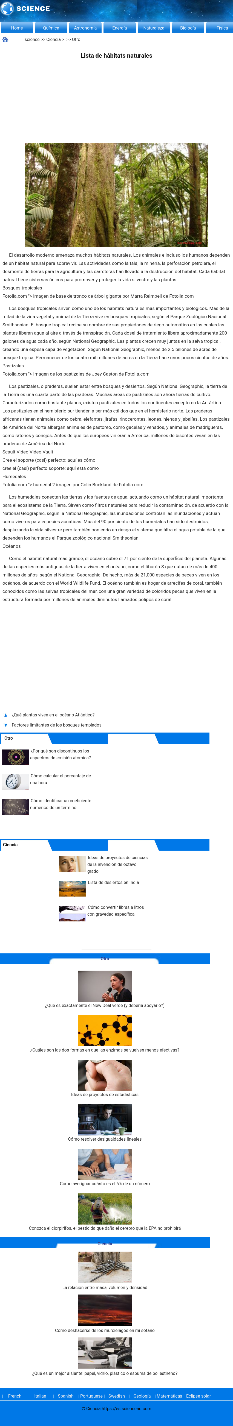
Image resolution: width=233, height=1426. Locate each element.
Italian (40, 1396)
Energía (119, 28)
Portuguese (91, 1396)
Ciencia (53, 39)
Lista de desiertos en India (113, 882)
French (14, 1396)
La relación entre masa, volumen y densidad (105, 1271)
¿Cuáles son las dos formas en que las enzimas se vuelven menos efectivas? (104, 1034)
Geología (142, 1396)
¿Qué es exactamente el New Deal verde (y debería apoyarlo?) (105, 989)
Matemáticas (168, 1396)
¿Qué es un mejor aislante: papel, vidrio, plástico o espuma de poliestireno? (105, 1356)
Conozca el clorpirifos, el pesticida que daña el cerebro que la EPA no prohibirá (105, 1212)
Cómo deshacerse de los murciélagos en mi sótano (105, 1314)
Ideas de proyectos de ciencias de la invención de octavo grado (117, 864)
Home (17, 28)
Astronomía (85, 28)
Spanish (66, 1396)
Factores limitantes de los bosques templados (57, 725)
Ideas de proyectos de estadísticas (105, 1078)
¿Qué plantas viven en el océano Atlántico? (54, 715)
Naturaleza (154, 28)
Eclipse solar (198, 1396)
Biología (188, 28)
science (32, 39)
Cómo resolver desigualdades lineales (105, 1123)
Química (51, 28)
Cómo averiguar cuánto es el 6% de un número (105, 1167)
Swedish (116, 1396)
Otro (76, 39)
